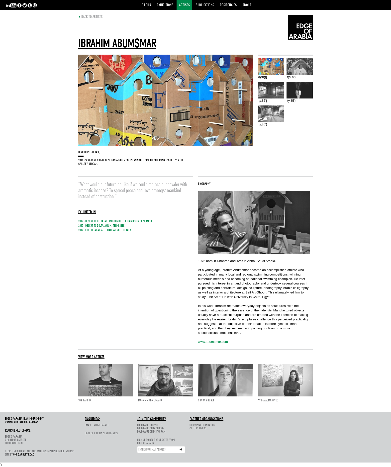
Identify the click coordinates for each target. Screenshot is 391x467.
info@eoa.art (101, 425)
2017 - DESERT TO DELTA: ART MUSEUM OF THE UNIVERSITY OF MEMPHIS (115, 221)
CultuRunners (198, 428)
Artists (184, 5)
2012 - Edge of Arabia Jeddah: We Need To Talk (104, 230)
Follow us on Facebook (150, 428)
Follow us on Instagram (151, 431)
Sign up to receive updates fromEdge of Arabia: (156, 441)
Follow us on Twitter (149, 425)
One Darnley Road (23, 454)
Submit (181, 449)
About (247, 5)
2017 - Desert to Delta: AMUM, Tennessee (101, 225)
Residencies (228, 5)
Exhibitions (165, 5)
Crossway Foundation (202, 425)
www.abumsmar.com (213, 342)
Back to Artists (89, 16)
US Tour (145, 5)
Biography (204, 184)
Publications (205, 5)
